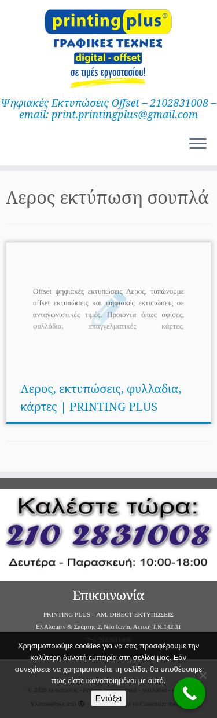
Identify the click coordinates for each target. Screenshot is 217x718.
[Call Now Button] (189, 693)
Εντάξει (108, 698)
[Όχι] (202, 675)
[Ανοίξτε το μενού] (198, 144)
